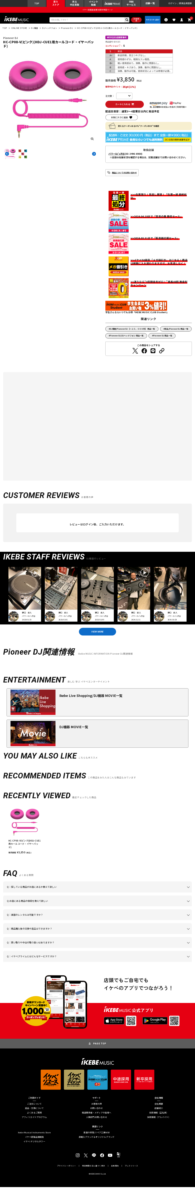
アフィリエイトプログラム (34, 1121)
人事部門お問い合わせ (96, 1121)
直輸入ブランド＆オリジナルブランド (97, 1141)
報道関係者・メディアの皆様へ (96, 1117)
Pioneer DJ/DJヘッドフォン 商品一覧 (126, 338)
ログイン (172, 4)
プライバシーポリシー (66, 1170)
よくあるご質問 (34, 1117)
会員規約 (115, 1170)
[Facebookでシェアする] (144, 354)
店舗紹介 (158, 1112)
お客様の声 (96, 1108)
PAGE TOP (99, 1047)
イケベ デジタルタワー (34, 1145)
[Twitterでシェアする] (135, 354)
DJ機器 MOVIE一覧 (73, 730)
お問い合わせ (96, 1112)
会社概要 (158, 1108)
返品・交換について (34, 1112)
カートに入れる (123, 107)
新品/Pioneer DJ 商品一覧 (176, 331)
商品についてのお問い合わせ (124, 175)
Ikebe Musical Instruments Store (34, 1136)
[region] (97, 834)
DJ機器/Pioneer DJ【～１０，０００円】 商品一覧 (132, 331)
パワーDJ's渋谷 (116, 157)
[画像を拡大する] (92, 141)
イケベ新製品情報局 (34, 1141)
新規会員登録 (185, 4)
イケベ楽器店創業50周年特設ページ (97, 10)
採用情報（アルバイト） (158, 1121)
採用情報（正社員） (158, 1117)
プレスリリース (131, 1170)
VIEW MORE (97, 634)
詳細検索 (134, 21)
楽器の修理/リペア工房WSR (96, 1136)
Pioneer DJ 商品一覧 (162, 338)
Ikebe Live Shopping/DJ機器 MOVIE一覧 (91, 699)
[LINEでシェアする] (153, 354)
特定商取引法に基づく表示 (93, 1170)
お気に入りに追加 (119, 120)
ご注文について (34, 1108)
